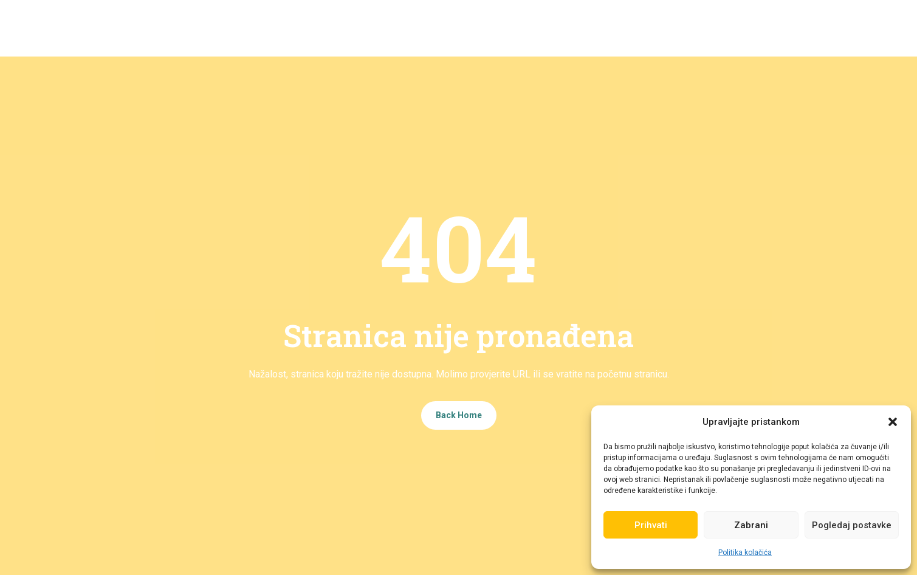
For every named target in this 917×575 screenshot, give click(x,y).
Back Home (459, 415)
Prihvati (650, 525)
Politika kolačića (745, 552)
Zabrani (751, 525)
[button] (893, 422)
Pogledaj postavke (851, 525)
